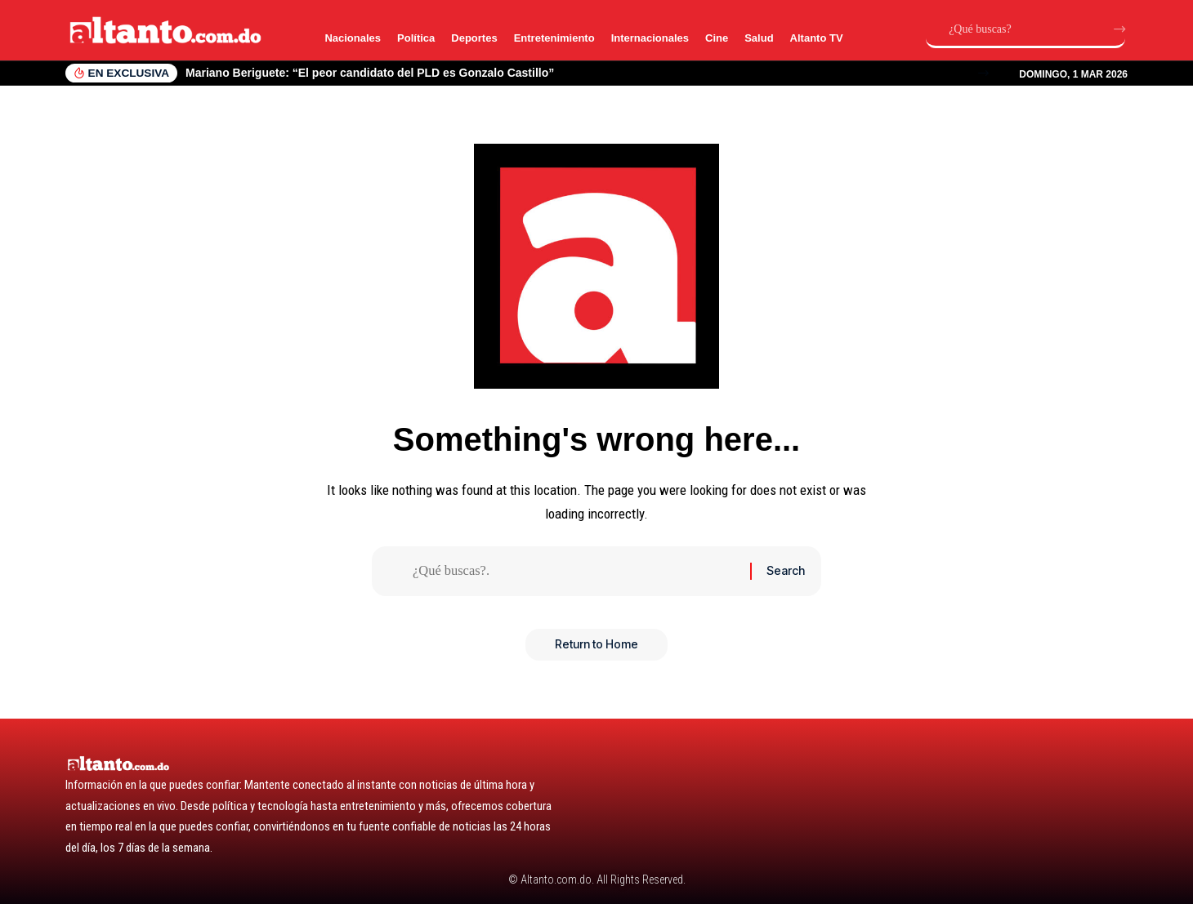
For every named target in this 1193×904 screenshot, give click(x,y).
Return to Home (596, 647)
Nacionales (352, 38)
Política (416, 38)
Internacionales (650, 38)
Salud (758, 38)
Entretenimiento (554, 38)
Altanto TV (816, 38)
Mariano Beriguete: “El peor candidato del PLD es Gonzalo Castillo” (369, 72)
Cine (716, 38)
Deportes (474, 38)
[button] (983, 73)
